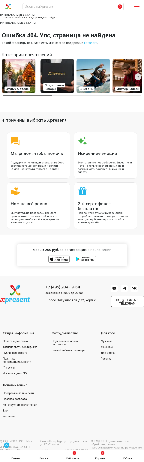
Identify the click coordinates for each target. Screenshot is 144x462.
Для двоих (108, 352)
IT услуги (9, 367)
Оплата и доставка (15, 341)
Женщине (107, 347)
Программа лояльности (18, 393)
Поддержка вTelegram (127, 301)
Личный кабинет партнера (68, 350)
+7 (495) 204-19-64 (63, 287)
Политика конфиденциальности (17, 360)
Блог (6, 410)
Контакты (9, 416)
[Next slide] (138, 76)
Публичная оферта (15, 352)
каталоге (90, 43)
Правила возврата (15, 399)
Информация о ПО (15, 373)
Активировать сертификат (20, 347)
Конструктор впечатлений (20, 404)
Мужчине (106, 341)
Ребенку (106, 358)
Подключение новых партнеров (65, 342)
